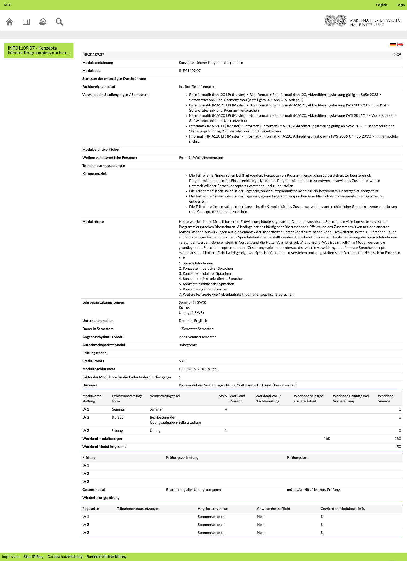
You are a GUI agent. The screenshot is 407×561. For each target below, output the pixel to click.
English (381, 5)
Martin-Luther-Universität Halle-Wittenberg (363, 20)
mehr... (194, 141)
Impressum (11, 557)
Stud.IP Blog (33, 557)
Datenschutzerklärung (65, 557)
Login (401, 5)
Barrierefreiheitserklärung (107, 557)
